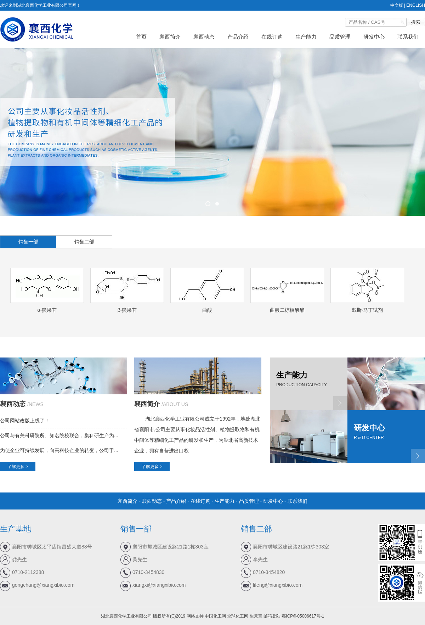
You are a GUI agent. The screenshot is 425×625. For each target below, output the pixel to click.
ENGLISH (415, 5)
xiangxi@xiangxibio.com (159, 585)
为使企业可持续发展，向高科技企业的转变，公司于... (59, 450)
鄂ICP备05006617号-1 (303, 616)
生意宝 (256, 616)
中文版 (396, 5)
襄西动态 (204, 37)
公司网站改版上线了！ (25, 420)
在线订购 (272, 37)
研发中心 (374, 37)
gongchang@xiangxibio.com (43, 585)
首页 (141, 37)
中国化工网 (215, 616)
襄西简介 (170, 37)
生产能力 (306, 37)
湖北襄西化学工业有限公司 (175, 419)
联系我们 (408, 37)
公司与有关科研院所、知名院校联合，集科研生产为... (59, 435)
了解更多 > (17, 466)
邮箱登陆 (272, 616)
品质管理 (340, 37)
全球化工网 (237, 616)
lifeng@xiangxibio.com (277, 585)
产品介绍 (238, 37)
